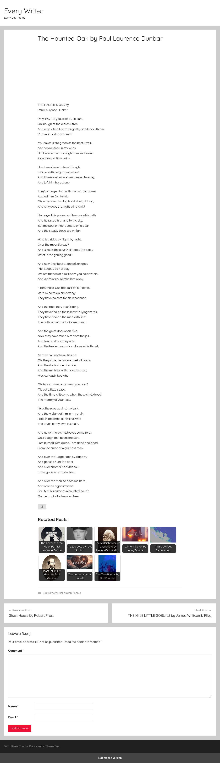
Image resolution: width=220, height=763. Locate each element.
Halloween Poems (70, 592)
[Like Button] (42, 506)
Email (13, 717)
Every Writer (24, 10)
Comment (16, 650)
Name (13, 706)
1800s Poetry (50, 592)
